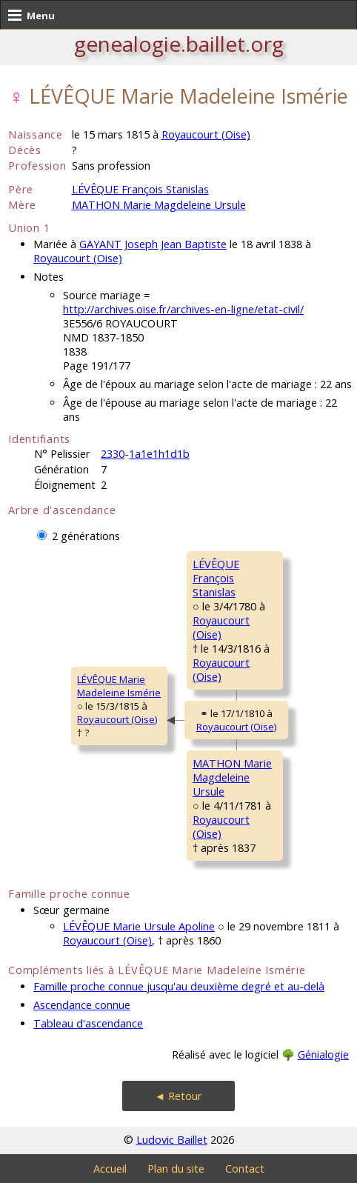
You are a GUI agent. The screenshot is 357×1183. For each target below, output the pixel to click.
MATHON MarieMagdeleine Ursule (232, 777)
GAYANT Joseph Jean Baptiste (153, 244)
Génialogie (323, 1054)
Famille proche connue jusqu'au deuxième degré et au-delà (178, 986)
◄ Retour (178, 1096)
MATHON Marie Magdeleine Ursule (159, 205)
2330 (112, 454)
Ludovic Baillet (171, 1140)
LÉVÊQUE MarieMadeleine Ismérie (119, 686)
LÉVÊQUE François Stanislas (140, 189)
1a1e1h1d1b (159, 454)
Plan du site (175, 1169)
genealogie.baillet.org (179, 44)
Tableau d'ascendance (88, 1023)
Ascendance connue (81, 1005)
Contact (244, 1169)
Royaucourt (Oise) (205, 134)
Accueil (110, 1169)
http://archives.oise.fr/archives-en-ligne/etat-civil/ (183, 309)
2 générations (86, 536)
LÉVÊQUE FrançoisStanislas (216, 578)
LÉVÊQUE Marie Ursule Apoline (139, 926)
